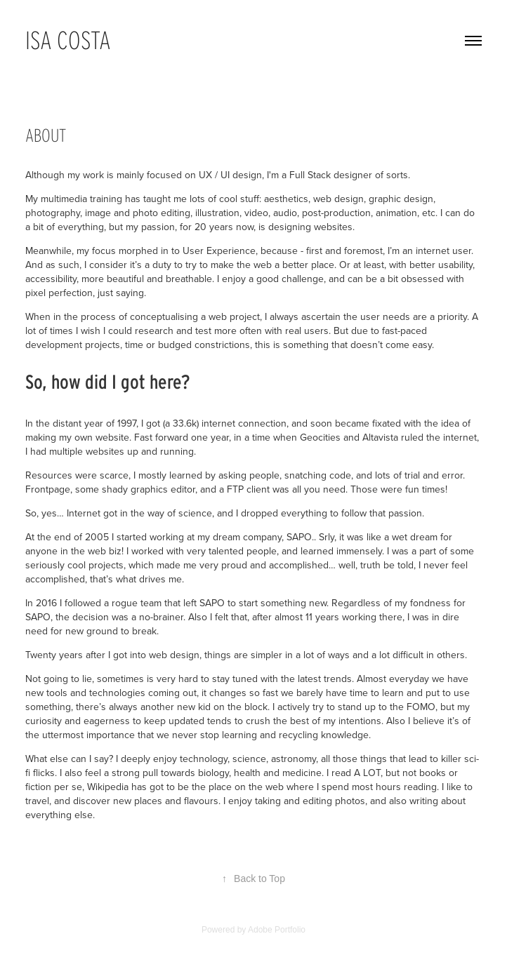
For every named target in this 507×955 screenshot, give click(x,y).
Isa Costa (68, 40)
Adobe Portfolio (276, 930)
